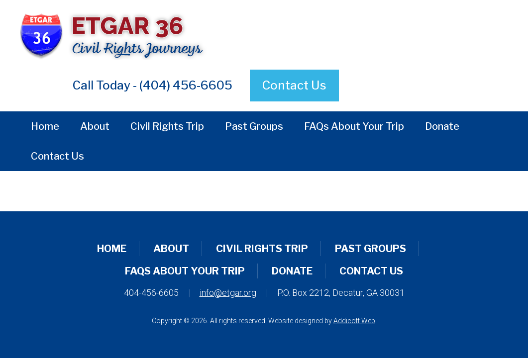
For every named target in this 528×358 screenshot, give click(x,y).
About (94, 126)
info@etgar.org (228, 292)
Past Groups (254, 126)
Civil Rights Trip (167, 126)
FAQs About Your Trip (354, 126)
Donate (442, 126)
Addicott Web (354, 321)
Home (45, 126)
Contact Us (294, 85)
